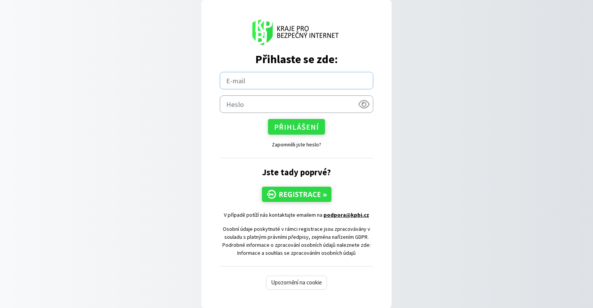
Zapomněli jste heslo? (296, 144)
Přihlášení (296, 127)
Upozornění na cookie (296, 282)
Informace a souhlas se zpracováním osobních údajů (296, 252)
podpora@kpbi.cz (346, 214)
